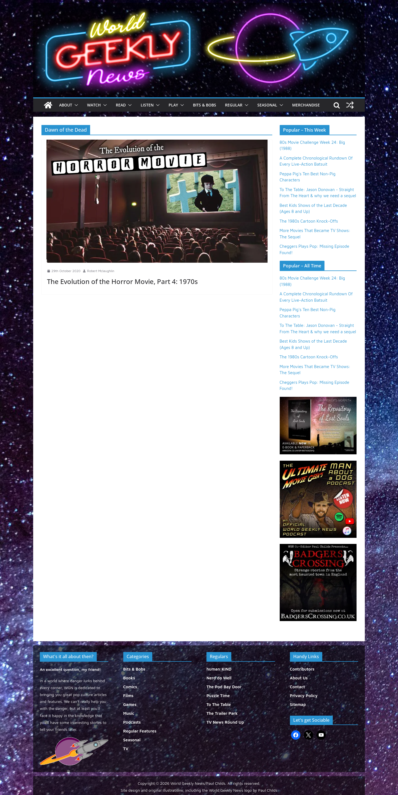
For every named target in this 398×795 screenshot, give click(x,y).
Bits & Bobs (204, 105)
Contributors (302, 669)
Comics (130, 686)
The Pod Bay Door (224, 686)
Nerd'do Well (219, 678)
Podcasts (132, 722)
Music (128, 713)
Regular (233, 105)
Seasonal (267, 105)
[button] (75, 105)
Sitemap (298, 704)
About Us (299, 678)
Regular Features (139, 731)
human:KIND (219, 669)
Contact (297, 686)
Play (173, 105)
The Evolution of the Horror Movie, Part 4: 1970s (122, 281)
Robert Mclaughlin (100, 271)
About (65, 105)
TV (126, 748)
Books (129, 678)
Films (128, 695)
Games (130, 704)
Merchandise (306, 105)
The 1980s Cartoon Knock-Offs (309, 221)
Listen (147, 105)
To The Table (218, 704)
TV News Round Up (225, 722)
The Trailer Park (222, 713)
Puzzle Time (218, 695)
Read (121, 105)
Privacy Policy (304, 695)
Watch (94, 105)
